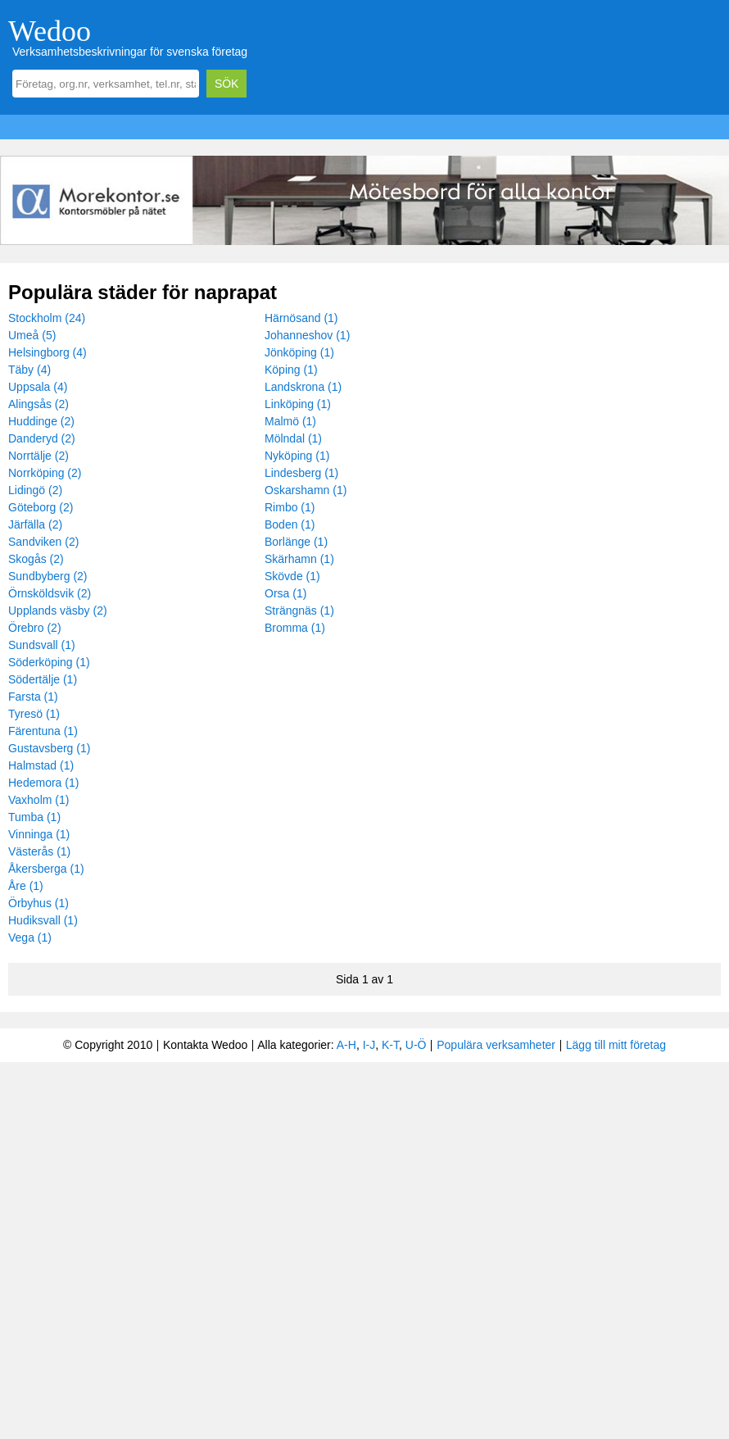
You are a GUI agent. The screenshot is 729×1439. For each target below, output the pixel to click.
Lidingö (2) (35, 490)
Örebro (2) (34, 627)
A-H (346, 1044)
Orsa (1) (285, 593)
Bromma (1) (295, 627)
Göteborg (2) (40, 507)
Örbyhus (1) (38, 903)
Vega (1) (30, 937)
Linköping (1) (298, 404)
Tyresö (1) (34, 713)
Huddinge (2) (41, 421)
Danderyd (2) (41, 438)
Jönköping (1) (299, 352)
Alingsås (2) (38, 404)
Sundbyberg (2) (48, 576)
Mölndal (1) (293, 438)
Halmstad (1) (41, 765)
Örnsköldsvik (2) (49, 593)
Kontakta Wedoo (205, 1044)
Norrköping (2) (44, 472)
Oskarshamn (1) (305, 490)
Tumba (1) (34, 817)
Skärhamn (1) (299, 558)
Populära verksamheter (496, 1044)
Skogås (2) (36, 558)
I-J (369, 1044)
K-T (390, 1044)
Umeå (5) (32, 335)
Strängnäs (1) (299, 610)
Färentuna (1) (43, 731)
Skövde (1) (292, 576)
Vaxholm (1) (38, 799)
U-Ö (416, 1044)
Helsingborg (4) (47, 352)
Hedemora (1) (43, 782)
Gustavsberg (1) (49, 748)
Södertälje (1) (42, 679)
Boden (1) (290, 524)
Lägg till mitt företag (616, 1044)
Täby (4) (29, 369)
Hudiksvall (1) (43, 920)
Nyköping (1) (297, 455)
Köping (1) (291, 369)
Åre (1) (25, 885)
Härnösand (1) (301, 318)
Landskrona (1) (303, 386)
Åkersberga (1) (46, 868)
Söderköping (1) (49, 662)
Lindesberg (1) (301, 472)
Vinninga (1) (39, 834)
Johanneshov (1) (307, 335)
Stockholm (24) (46, 318)
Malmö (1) (290, 421)
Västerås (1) (39, 851)
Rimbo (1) (290, 507)
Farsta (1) (33, 696)
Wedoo (49, 31)
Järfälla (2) (35, 524)
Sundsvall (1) (41, 644)
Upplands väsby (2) (57, 610)
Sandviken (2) (43, 541)
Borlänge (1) (296, 541)
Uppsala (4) (37, 386)
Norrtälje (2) (38, 455)
